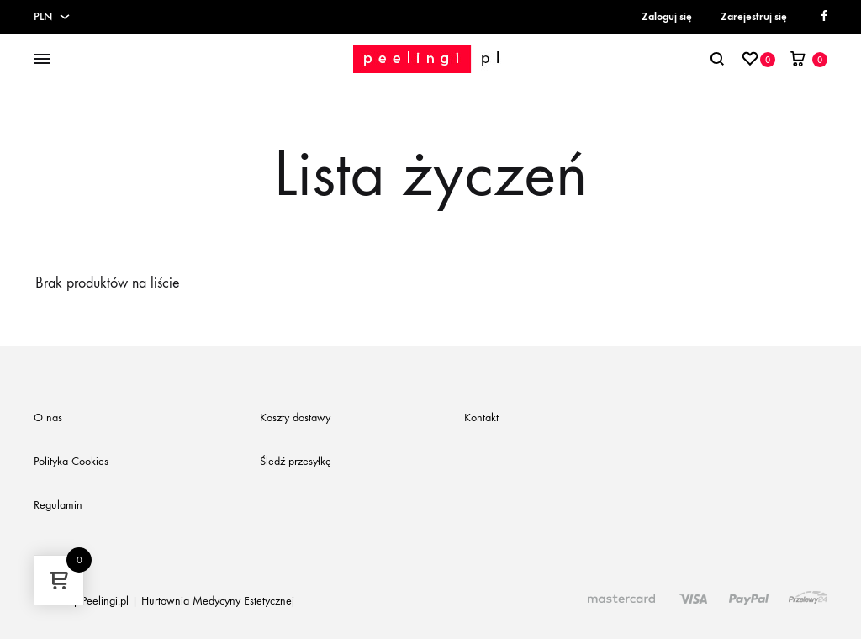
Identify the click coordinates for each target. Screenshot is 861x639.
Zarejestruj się (754, 16)
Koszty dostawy (295, 417)
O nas (48, 417)
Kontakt (481, 417)
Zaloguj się (667, 16)
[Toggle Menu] (42, 59)
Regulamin (58, 505)
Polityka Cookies (71, 461)
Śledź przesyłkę (295, 461)
